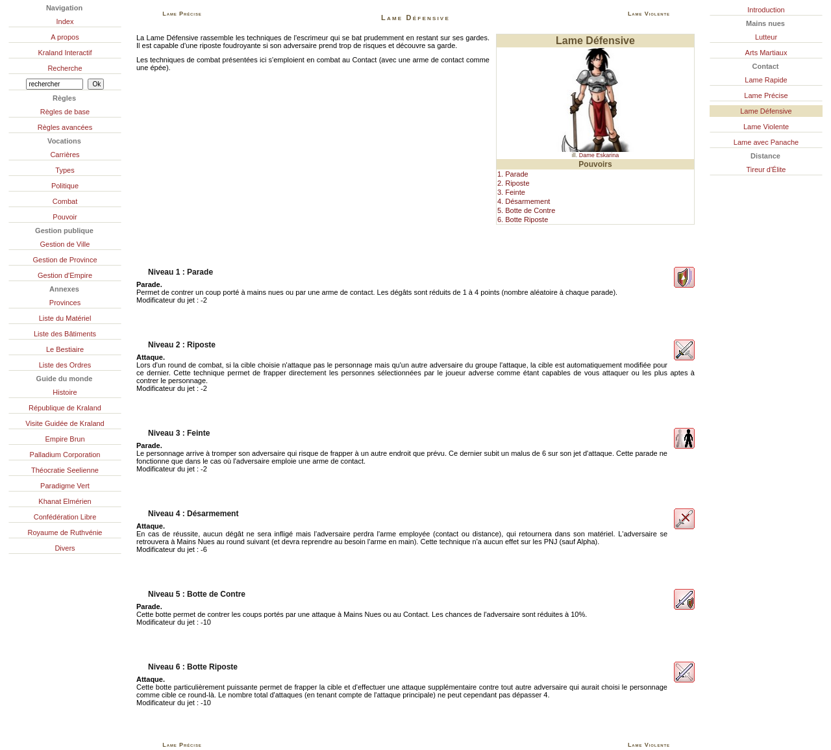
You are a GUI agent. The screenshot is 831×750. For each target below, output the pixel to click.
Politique (65, 186)
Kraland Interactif (65, 52)
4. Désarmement (523, 201)
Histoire (65, 392)
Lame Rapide (766, 80)
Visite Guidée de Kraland (65, 423)
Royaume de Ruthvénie (65, 532)
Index (65, 21)
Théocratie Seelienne (65, 470)
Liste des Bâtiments (65, 334)
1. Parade (512, 174)
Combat (65, 201)
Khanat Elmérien (64, 501)
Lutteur (766, 37)
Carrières (64, 154)
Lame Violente (766, 127)
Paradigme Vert (65, 486)
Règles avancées (65, 127)
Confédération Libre (65, 517)
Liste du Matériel (65, 318)
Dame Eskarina (599, 155)
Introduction (765, 10)
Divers (65, 548)
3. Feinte (511, 192)
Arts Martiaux (766, 52)
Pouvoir (65, 217)
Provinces (65, 302)
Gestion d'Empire (65, 275)
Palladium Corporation (65, 454)
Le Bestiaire (65, 349)
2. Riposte (513, 183)
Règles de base (65, 112)
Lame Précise (766, 95)
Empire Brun (64, 439)
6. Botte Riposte (522, 219)
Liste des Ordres (65, 365)
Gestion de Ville (65, 244)
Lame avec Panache (766, 142)
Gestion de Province (64, 260)
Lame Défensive (766, 111)
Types (64, 170)
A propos (65, 37)
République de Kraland (65, 408)
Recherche (64, 68)
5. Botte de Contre (526, 210)
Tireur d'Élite (766, 169)
